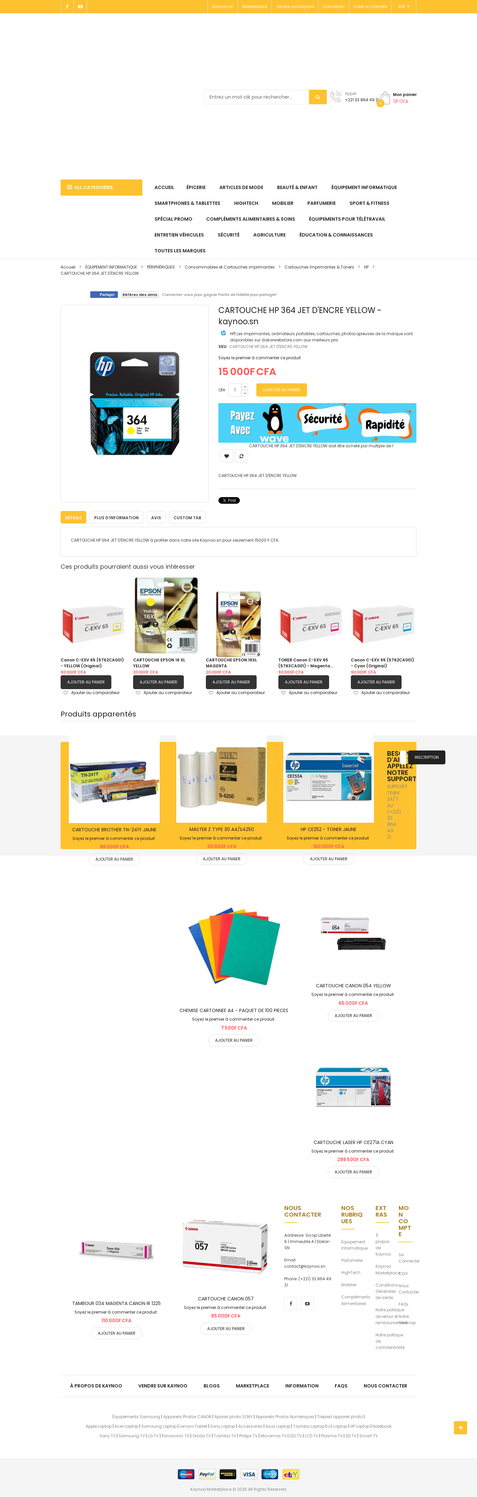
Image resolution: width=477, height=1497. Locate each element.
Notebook (382, 1426)
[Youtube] (80, 6)
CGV (403, 1273)
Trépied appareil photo (340, 1416)
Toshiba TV (225, 1435)
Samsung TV (132, 1435)
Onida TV (201, 1435)
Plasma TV (332, 1435)
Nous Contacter (409, 1288)
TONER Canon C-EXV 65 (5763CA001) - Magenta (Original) (304, 663)
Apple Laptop (99, 1426)
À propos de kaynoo (96, 1385)
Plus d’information (116, 517)
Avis (156, 517)
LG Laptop (337, 1426)
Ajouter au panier (86, 682)
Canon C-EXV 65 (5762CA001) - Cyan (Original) (382, 662)
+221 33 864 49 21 (362, 100)
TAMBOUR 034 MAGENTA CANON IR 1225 (116, 1303)
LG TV (153, 1435)
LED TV (296, 1435)
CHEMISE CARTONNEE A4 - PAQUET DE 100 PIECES (234, 1010)
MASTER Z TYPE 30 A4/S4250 (221, 829)
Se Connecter (409, 1257)
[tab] (73, 517)
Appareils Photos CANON (187, 1416)
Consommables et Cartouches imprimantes (230, 267)
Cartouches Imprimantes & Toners (319, 267)
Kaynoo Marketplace (388, 1269)
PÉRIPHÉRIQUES (161, 267)
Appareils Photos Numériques (285, 1416)
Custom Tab (187, 517)
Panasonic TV (175, 1435)
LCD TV (311, 1435)
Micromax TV (274, 1435)
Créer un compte (370, 6)
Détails (73, 517)
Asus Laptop (278, 1426)
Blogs (212, 1385)
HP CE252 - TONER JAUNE (328, 829)
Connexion (334, 6)
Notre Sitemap (407, 1319)
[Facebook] (67, 6)
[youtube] (307, 1303)
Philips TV (248, 1435)
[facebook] (290, 1303)
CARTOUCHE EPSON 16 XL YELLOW (159, 662)
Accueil (68, 267)
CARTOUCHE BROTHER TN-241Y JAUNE (114, 829)
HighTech (350, 1272)
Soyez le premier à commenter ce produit (259, 358)
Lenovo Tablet (193, 1426)
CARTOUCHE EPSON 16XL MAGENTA (231, 662)
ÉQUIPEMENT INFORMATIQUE (111, 267)
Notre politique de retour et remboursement (392, 1316)
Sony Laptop (222, 1426)
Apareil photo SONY (233, 1416)
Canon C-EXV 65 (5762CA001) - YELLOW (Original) (92, 662)
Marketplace (254, 6)
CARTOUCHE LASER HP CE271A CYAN (353, 1142)
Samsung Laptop (159, 1426)
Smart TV (368, 1435)
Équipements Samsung (136, 1416)
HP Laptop (360, 1426)
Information (302, 1385)
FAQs (403, 1304)
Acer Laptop (126, 1426)
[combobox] (265, 97)
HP (366, 267)
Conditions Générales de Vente (387, 1291)
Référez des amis (140, 294)
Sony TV (107, 1435)
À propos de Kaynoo (383, 1244)
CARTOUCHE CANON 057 (226, 1298)
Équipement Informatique (354, 1245)
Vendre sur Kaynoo (295, 6)
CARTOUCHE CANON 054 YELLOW (353, 985)
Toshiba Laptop (308, 1426)
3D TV (351, 1435)
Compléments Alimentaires (355, 1300)
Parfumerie (352, 1260)
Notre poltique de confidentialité (390, 1341)
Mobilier (348, 1284)
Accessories (250, 1426)
